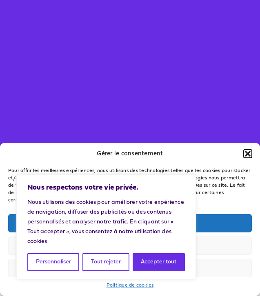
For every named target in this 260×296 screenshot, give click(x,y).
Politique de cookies (130, 285)
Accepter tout (158, 262)
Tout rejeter (106, 262)
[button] (248, 154)
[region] (106, 227)
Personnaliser (53, 262)
